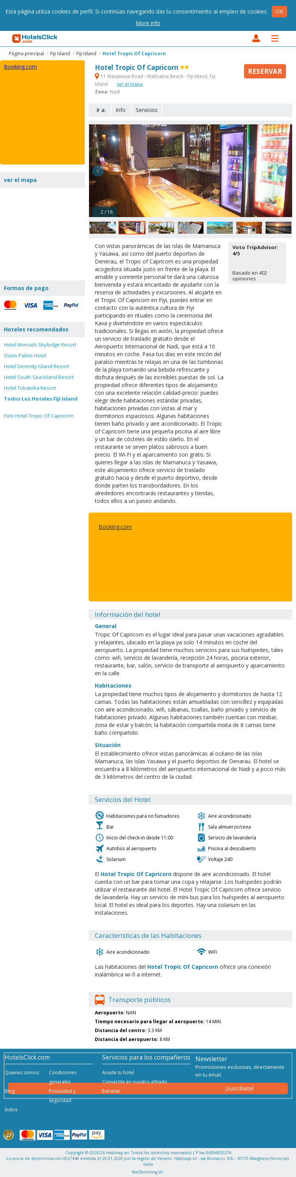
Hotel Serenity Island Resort (36, 366)
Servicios (147, 110)
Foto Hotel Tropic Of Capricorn (39, 415)
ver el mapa (130, 84)
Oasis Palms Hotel (25, 355)
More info (148, 23)
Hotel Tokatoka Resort (30, 387)
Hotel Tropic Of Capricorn (134, 53)
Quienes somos (22, 1072)
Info (121, 110)
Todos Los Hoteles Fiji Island (40, 398)
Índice (11, 1109)
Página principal (26, 53)
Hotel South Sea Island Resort (39, 377)
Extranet (111, 1091)
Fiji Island (60, 53)
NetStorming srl (147, 1172)
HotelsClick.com (35, 38)
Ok (279, 11)
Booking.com (115, 526)
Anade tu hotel (118, 1072)
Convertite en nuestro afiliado (134, 1081)
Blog (10, 1091)
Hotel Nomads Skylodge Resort (40, 344)
